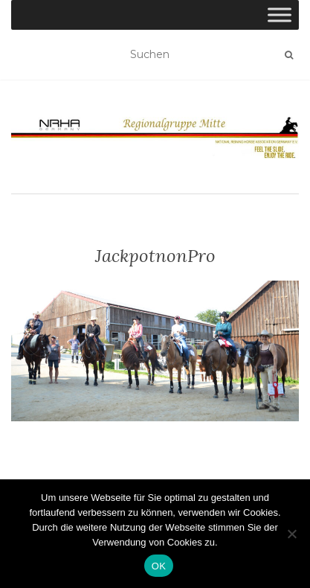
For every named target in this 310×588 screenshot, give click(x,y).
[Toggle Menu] (279, 14)
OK (159, 566)
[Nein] (291, 533)
